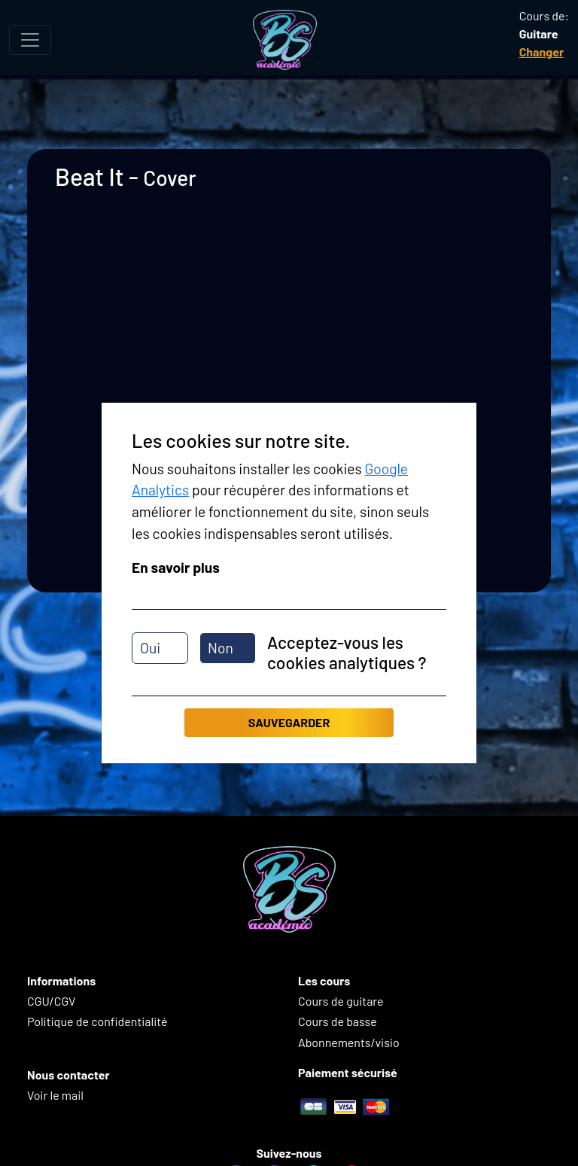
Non (220, 647)
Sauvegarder (289, 722)
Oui (150, 647)
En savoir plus (176, 567)
